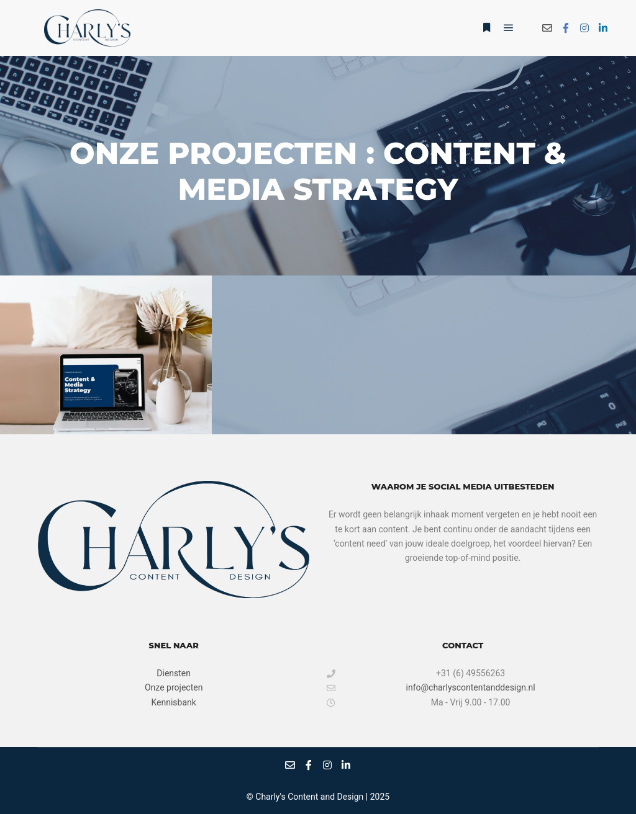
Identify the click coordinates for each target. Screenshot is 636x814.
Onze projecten (173, 687)
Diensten (174, 673)
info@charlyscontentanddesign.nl (431, 688)
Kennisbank (173, 702)
